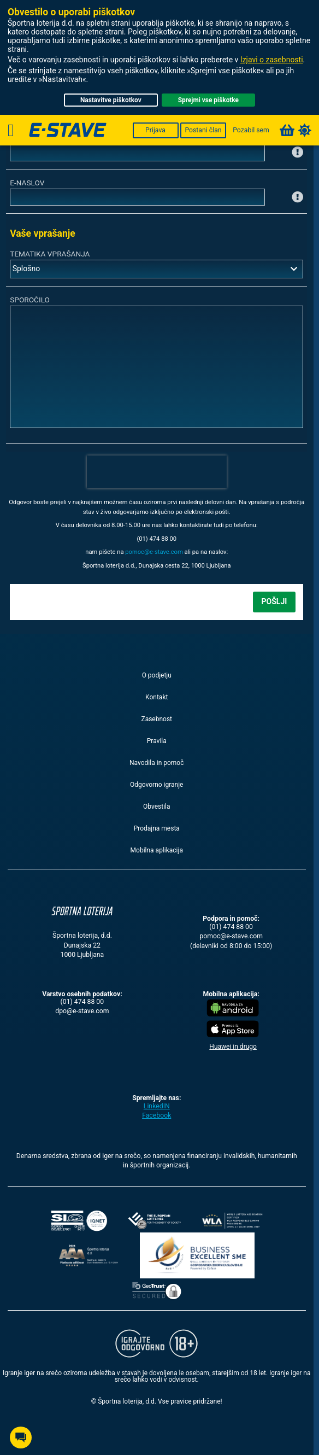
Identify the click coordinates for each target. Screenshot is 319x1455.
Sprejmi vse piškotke (208, 100)
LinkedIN (157, 1106)
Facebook (156, 1115)
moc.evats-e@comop (154, 552)
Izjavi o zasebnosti (271, 59)
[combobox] (156, 269)
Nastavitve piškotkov (110, 100)
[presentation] (157, 471)
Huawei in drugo (233, 1046)
